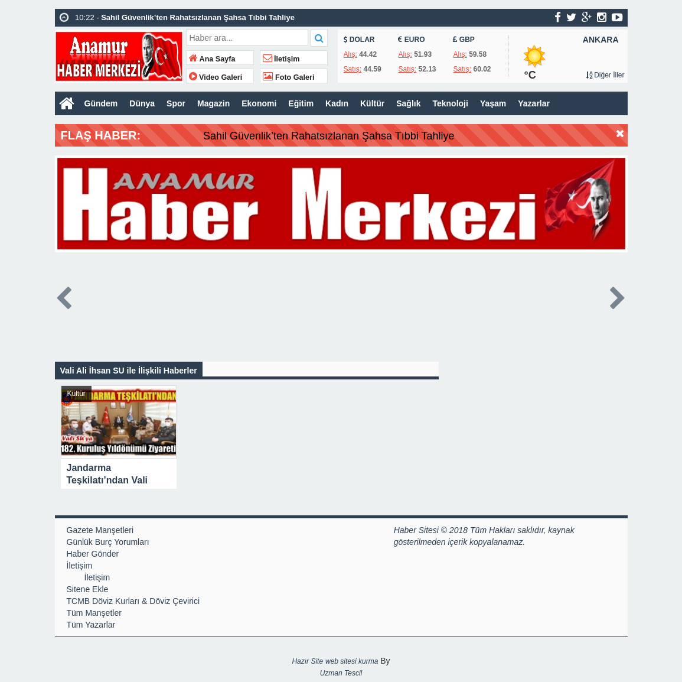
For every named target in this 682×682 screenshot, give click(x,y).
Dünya (142, 103)
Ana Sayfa (212, 59)
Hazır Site (307, 661)
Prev (64, 296)
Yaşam (493, 103)
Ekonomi (259, 103)
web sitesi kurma (351, 661)
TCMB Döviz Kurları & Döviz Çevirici (133, 601)
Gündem (101, 103)
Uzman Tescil (341, 673)
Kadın (336, 103)
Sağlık (408, 103)
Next (618, 296)
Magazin (213, 103)
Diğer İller (605, 75)
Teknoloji (450, 103)
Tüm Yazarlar (91, 624)
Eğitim (301, 103)
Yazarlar (534, 103)
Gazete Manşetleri (100, 530)
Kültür (372, 103)
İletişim (281, 59)
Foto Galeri (289, 77)
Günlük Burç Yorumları (108, 542)
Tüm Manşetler (94, 613)
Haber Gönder (93, 553)
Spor (176, 103)
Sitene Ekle (88, 589)
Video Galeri (216, 77)
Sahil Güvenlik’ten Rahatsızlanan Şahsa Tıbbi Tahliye (353, 136)
